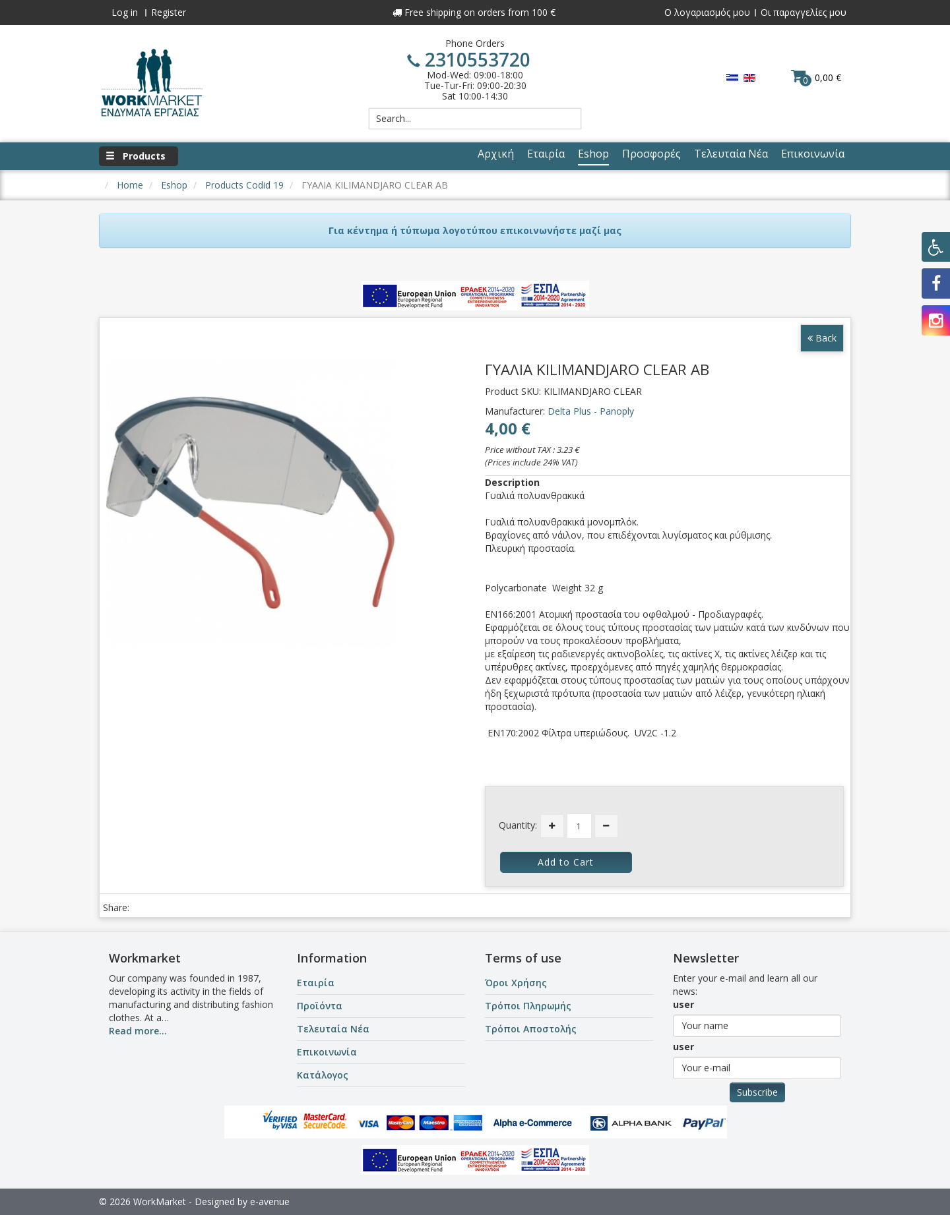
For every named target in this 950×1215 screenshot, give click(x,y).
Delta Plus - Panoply (591, 411)
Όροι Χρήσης (516, 982)
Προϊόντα (319, 1005)
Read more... (138, 1030)
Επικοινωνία (327, 1052)
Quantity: (518, 825)
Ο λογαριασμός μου (707, 12)
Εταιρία (315, 982)
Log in (124, 12)
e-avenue (270, 1201)
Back (822, 338)
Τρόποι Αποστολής (531, 1028)
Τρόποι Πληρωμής (528, 1005)
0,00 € (816, 77)
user (683, 1004)
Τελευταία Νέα (333, 1028)
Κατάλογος (322, 1075)
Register (168, 12)
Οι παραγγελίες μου (803, 12)
